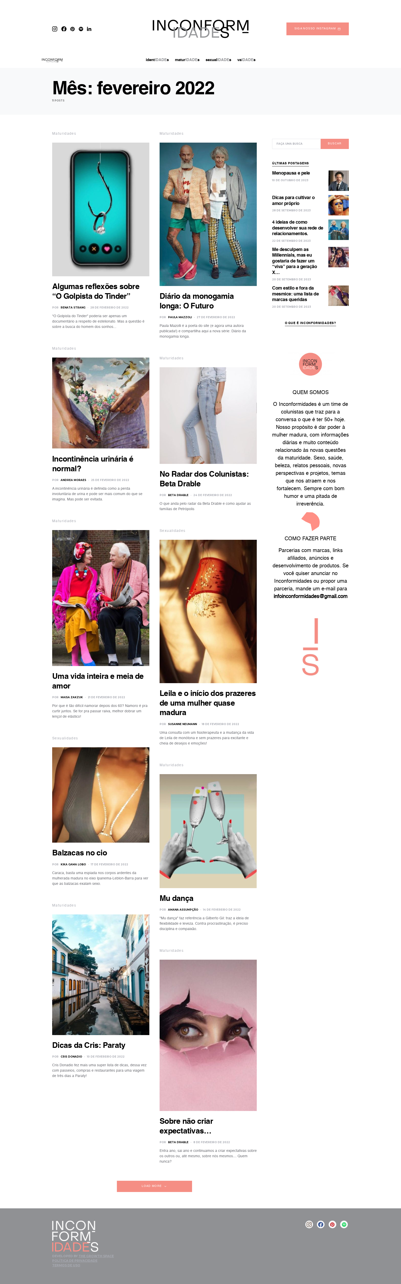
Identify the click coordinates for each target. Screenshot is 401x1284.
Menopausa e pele (291, 165)
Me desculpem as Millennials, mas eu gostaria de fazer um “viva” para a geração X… (294, 253)
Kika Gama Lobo (73, 864)
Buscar (334, 136)
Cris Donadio (71, 1056)
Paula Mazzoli (180, 317)
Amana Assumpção (183, 909)
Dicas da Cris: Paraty (88, 1046)
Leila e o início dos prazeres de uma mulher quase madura (208, 703)
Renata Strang (73, 307)
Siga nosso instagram (317, 28)
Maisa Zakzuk (72, 697)
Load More (152, 1186)
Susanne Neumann (182, 724)
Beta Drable (178, 495)
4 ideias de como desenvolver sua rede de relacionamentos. (297, 220)
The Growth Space (96, 1256)
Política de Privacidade (74, 1261)
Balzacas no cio (79, 853)
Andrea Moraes (73, 480)
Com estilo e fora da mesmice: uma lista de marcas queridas (295, 286)
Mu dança (176, 899)
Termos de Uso (66, 1265)
